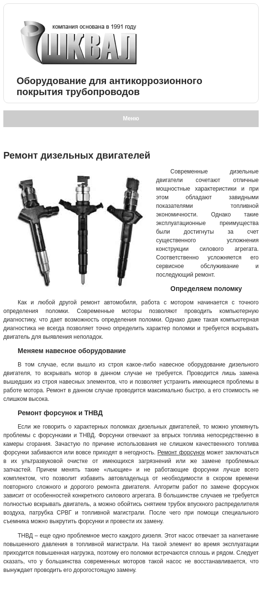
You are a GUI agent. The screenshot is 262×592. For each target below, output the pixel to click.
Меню (131, 118)
